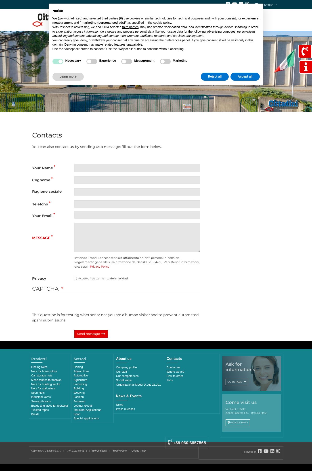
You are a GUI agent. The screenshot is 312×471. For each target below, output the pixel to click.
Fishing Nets (39, 367)
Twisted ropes (40, 410)
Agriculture (80, 380)
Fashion (79, 397)
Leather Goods (83, 405)
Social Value (124, 380)
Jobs (170, 380)
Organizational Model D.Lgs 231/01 (138, 384)
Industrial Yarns (41, 397)
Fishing (78, 367)
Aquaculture (81, 371)
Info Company (99, 450)
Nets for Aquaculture (44, 371)
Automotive (81, 375)
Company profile (126, 367)
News (119, 404)
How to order (175, 376)
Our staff (121, 371)
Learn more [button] (68, 76)
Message (41, 238)
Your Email (42, 216)
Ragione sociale (47, 191)
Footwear (80, 401)
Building (79, 388)
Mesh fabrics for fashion (46, 380)
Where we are (175, 371)
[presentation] (66, 303)
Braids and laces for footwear (49, 405)
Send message (88, 334)
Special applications (86, 418)
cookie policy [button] (162, 22)
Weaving (79, 392)
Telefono (40, 204)
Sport (77, 414)
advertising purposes (221, 31)
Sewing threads (41, 401)
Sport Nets (38, 392)
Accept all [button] (245, 76)
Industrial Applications (87, 410)
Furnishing (80, 384)
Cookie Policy (139, 450)
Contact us (173, 367)
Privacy (39, 278)
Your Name (42, 168)
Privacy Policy (99, 266)
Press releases (125, 409)
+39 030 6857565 (187, 442)
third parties (130, 27)
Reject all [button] (215, 76)
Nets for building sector (46, 384)
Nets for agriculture (43, 388)
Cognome (41, 180)
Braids (35, 414)
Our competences (127, 376)
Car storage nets (41, 375)
